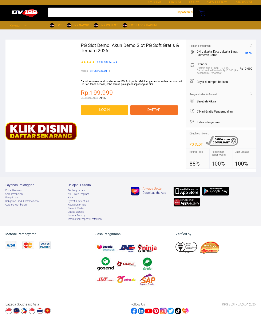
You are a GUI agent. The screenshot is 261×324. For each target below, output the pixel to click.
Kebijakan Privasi (77, 204)
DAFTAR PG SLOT (217, 2)
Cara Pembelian (14, 194)
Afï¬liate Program (78, 194)
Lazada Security (77, 215)
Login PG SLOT (243, 2)
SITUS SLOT (154, 2)
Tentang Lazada (77, 190)
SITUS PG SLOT (98, 70)
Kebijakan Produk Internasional (22, 201)
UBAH (248, 53)
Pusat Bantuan (13, 190)
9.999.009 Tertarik (107, 62)
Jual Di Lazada (76, 211)
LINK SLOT (175, 2)
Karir (70, 197)
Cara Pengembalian (16, 204)
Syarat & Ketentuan (78, 201)
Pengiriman (11, 197)
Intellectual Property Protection (85, 219)
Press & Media (76, 208)
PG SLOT (194, 2)
